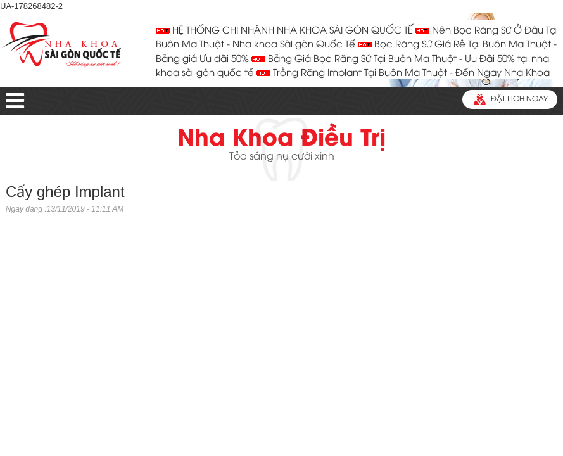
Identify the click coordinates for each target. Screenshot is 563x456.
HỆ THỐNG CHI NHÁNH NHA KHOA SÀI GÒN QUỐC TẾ (284, 31)
